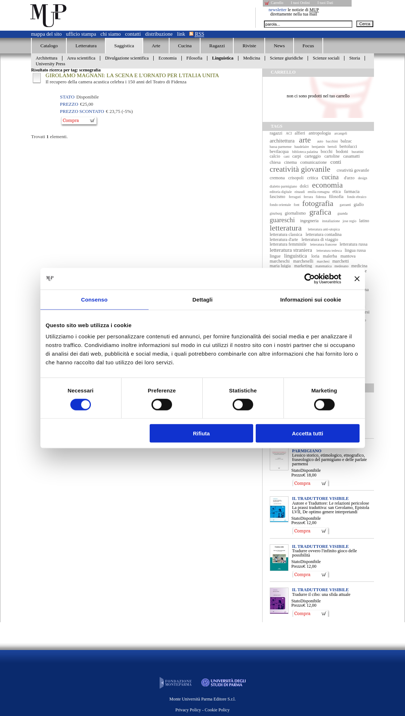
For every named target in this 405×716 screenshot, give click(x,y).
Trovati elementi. (49, 136)
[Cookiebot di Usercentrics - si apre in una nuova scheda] (309, 278)
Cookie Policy (217, 709)
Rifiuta (201, 433)
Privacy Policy (188, 709)
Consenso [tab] (94, 299)
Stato (295, 470)
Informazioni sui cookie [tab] (310, 299)
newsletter (278, 9)
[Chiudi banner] (357, 278)
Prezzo (297, 475)
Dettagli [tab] (203, 299)
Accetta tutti (307, 433)
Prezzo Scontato (82, 111)
